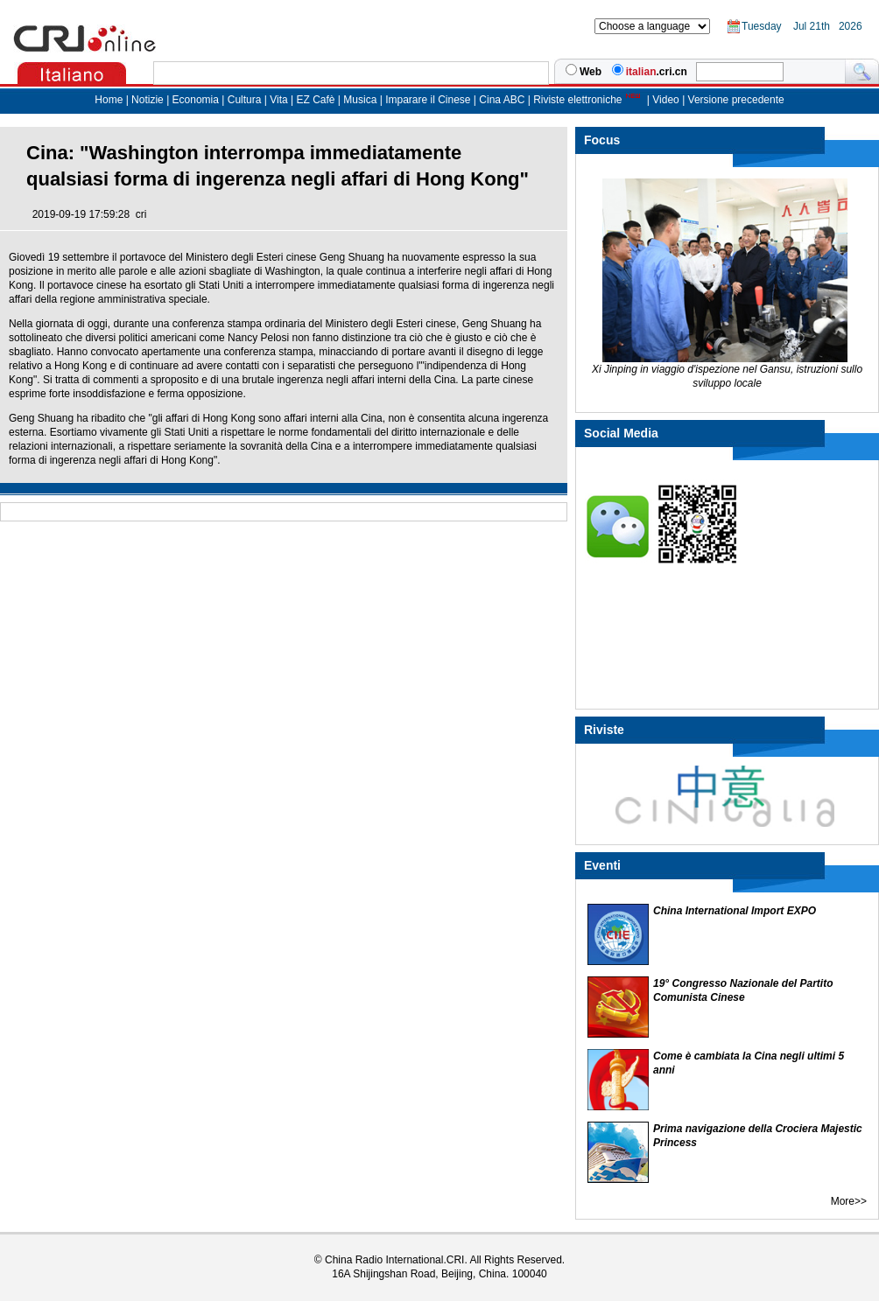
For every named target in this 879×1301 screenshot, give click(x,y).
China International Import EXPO (734, 911)
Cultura (245, 100)
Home (109, 100)
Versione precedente (736, 100)
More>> (849, 1201)
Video (665, 100)
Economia (195, 100)
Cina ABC (501, 100)
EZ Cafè (313, 100)
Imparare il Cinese (427, 100)
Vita (280, 100)
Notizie (147, 100)
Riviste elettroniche (577, 100)
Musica (361, 100)
